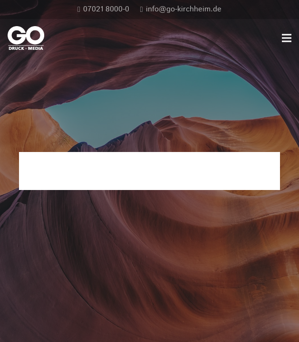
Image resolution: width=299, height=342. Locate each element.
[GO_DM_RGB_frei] (26, 38)
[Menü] (287, 38)
